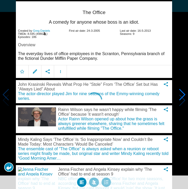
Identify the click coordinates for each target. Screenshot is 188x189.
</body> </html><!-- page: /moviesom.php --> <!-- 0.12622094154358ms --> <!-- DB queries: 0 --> (94, 94)
